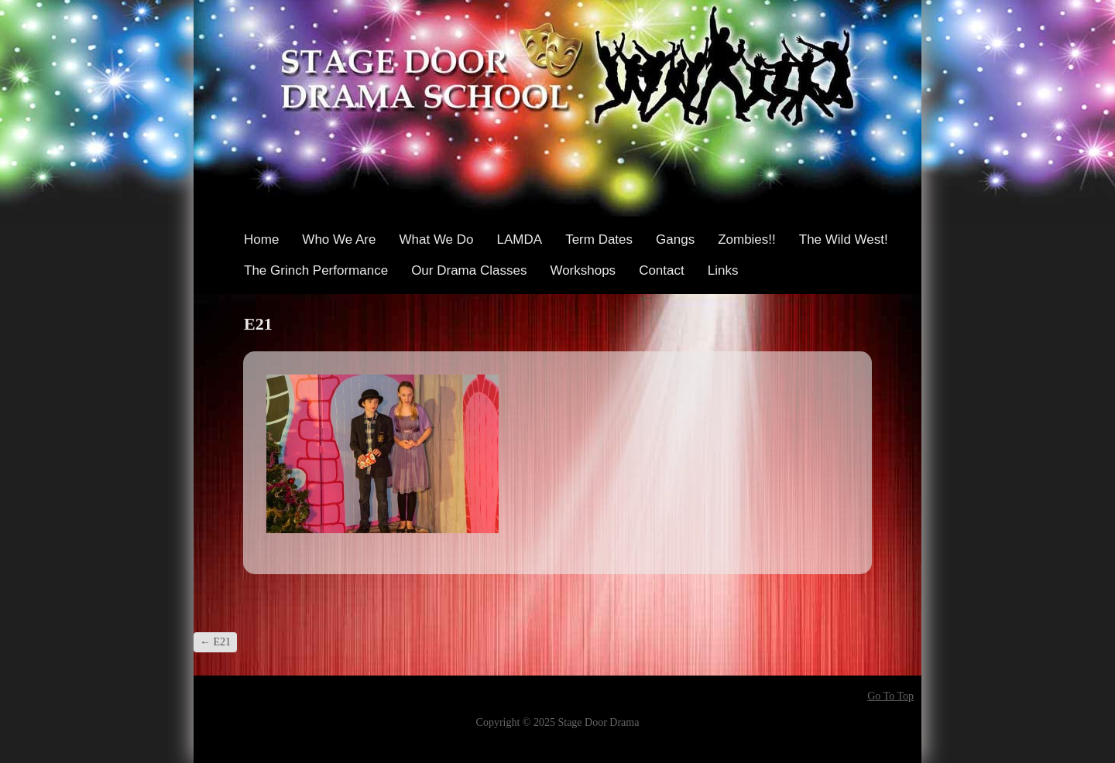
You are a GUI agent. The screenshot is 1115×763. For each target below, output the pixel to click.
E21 (215, 642)
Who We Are (339, 239)
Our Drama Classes (469, 270)
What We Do (436, 239)
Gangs (675, 239)
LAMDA (520, 239)
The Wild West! (843, 239)
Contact (661, 270)
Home (261, 239)
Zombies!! (747, 239)
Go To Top (890, 696)
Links (723, 270)
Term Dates (599, 239)
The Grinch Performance (316, 270)
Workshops (583, 270)
